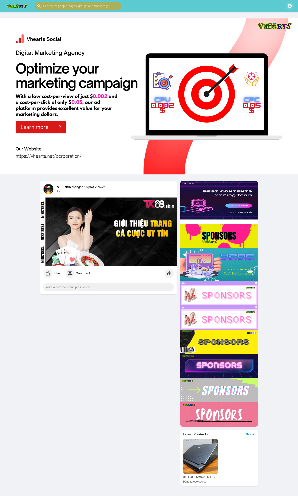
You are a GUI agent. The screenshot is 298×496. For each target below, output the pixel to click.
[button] (78, 6)
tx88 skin (64, 187)
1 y (58, 191)
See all (251, 434)
